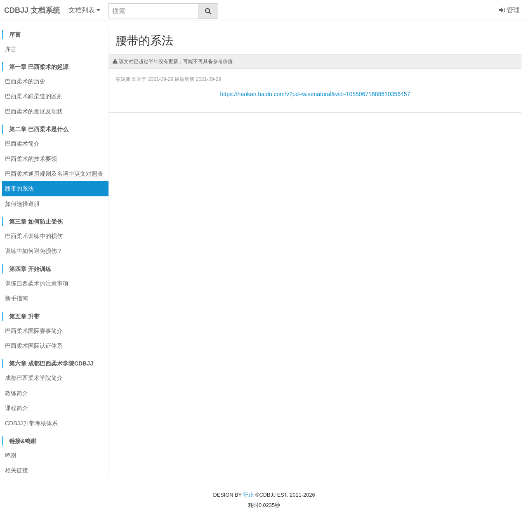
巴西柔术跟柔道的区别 (34, 96)
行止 (248, 495)
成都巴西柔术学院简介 (34, 378)
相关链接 (16, 470)
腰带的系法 (19, 188)
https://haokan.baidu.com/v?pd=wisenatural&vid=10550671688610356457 (315, 94)
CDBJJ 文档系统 (32, 10)
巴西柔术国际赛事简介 (34, 331)
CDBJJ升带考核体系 (31, 423)
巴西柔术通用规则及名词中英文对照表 (54, 173)
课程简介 (16, 408)
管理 (509, 10)
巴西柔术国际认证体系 (34, 345)
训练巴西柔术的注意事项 (36, 283)
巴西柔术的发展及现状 (34, 111)
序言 (10, 49)
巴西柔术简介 (22, 143)
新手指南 (16, 298)
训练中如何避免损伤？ (34, 251)
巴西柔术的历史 (25, 81)
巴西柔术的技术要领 (31, 159)
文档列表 (84, 10)
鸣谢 (10, 455)
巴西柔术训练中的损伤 (34, 236)
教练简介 (16, 393)
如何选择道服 (22, 203)
